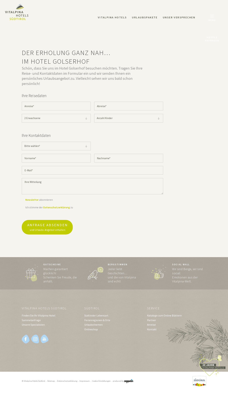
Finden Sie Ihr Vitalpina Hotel (38, 317)
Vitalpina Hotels (112, 17)
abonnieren (39, 199)
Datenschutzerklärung (56, 207)
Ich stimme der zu (49, 207)
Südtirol (92, 309)
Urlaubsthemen (93, 326)
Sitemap (51, 382)
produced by (123, 382)
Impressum (85, 382)
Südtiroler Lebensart (96, 317)
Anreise (151, 326)
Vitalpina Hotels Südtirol (45, 309)
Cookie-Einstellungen (101, 382)
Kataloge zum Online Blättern (164, 317)
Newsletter (32, 199)
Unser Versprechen (179, 17)
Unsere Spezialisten (33, 326)
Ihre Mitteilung (92, 186)
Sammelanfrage (31, 321)
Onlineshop (91, 330)
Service (153, 309)
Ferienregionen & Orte (97, 321)
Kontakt (152, 330)
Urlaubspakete (144, 17)
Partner (151, 321)
